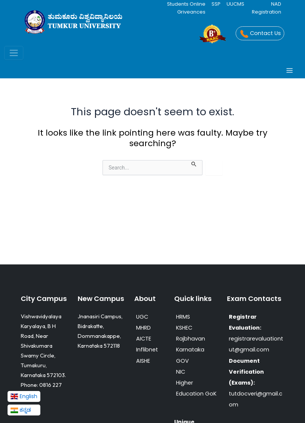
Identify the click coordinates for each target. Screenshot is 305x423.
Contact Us (260, 34)
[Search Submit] (194, 163)
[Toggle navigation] (13, 53)
